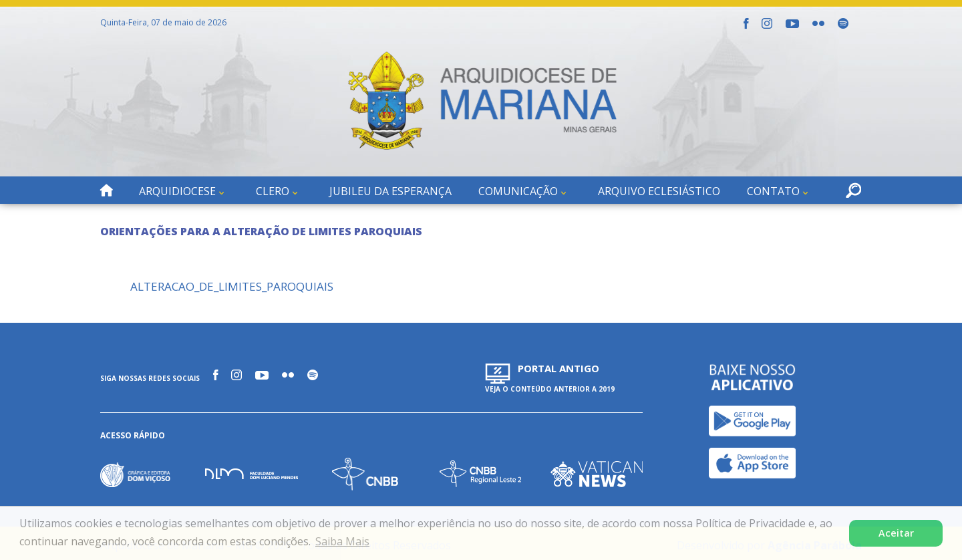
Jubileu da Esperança (390, 191)
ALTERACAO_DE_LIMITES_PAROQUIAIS (231, 286)
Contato (773, 191)
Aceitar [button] (896, 533)
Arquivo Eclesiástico (659, 191)
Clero (272, 191)
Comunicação (518, 191)
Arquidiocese (177, 191)
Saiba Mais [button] (342, 541)
